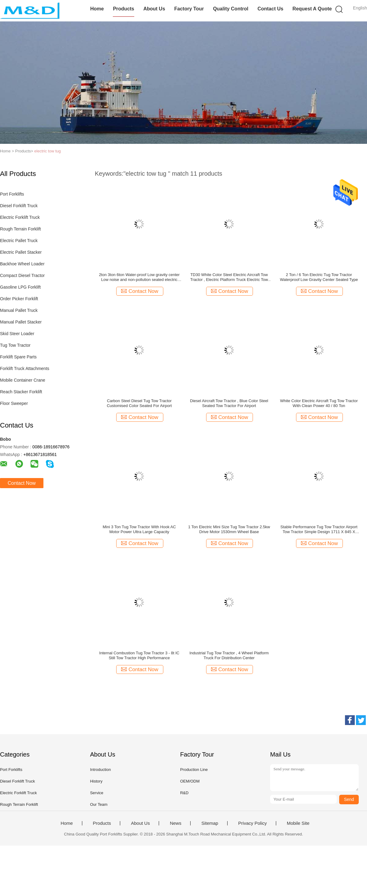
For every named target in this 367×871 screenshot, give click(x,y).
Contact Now (22, 483)
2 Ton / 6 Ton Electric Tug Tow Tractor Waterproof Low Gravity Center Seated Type (319, 277)
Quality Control (230, 8)
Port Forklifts (12, 194)
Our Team (98, 804)
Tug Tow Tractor (15, 345)
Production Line (194, 769)
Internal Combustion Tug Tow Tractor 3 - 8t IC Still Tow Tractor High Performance (139, 655)
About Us (154, 8)
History (96, 781)
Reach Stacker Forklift (21, 391)
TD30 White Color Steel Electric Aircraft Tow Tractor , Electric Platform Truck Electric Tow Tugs (229, 277)
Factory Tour (189, 8)
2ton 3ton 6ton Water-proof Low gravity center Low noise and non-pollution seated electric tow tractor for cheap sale (139, 277)
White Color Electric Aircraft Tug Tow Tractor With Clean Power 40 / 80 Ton (319, 403)
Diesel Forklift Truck (19, 205)
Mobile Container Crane (22, 380)
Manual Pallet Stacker (21, 322)
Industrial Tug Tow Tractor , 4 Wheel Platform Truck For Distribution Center (229, 655)
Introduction (100, 769)
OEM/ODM (190, 781)
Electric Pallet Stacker (21, 252)
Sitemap (209, 823)
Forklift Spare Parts (18, 356)
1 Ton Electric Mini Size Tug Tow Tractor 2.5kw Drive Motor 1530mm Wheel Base (229, 529)
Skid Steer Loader (17, 333)
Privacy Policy (252, 823)
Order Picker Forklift (19, 298)
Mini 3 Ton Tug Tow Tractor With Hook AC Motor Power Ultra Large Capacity (139, 529)
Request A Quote (312, 8)
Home (97, 8)
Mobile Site (298, 823)
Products (123, 8)
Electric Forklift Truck (20, 217)
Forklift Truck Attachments (24, 368)
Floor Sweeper (14, 403)
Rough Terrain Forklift (20, 228)
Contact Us (270, 8)
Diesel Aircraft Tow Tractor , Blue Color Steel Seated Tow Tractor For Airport (229, 403)
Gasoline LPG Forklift (20, 287)
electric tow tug (47, 151)
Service (96, 793)
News (175, 823)
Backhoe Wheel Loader (22, 263)
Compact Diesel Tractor (22, 275)
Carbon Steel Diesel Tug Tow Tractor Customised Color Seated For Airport (139, 403)
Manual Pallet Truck (19, 310)
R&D (184, 793)
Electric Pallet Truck (19, 240)
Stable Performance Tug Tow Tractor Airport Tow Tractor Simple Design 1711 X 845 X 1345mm (319, 529)
